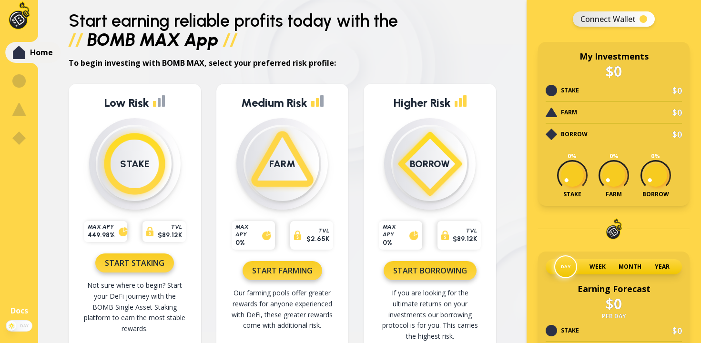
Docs (19, 310)
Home (41, 52)
